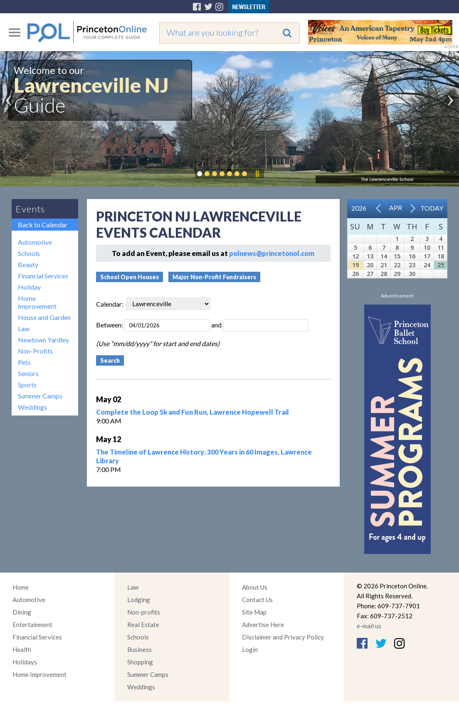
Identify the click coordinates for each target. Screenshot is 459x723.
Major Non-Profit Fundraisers (214, 276)
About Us (254, 587)
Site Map (254, 612)
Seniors (28, 373)
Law (24, 328)
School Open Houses (129, 276)
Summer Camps (40, 396)
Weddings (32, 407)
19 (355, 265)
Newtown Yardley (43, 340)
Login (250, 649)
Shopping (140, 662)
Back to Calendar (42, 225)
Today (431, 208)
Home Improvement (37, 302)
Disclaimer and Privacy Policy (283, 637)
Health (21, 649)
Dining (21, 612)
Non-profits (143, 612)
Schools (29, 253)
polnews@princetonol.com (271, 253)
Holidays (24, 662)
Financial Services (43, 276)
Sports (27, 385)
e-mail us (369, 626)
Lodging (138, 599)
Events (30, 208)
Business (139, 649)
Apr (395, 207)
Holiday (29, 287)
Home (20, 587)
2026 (358, 208)
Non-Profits (35, 351)
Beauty (28, 264)
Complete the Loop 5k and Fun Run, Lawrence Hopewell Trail (192, 412)
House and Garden (44, 317)
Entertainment (32, 624)
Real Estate (143, 624)
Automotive (35, 242)
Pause (257, 173)
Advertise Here (263, 624)
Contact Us (257, 599)
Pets (24, 362)
